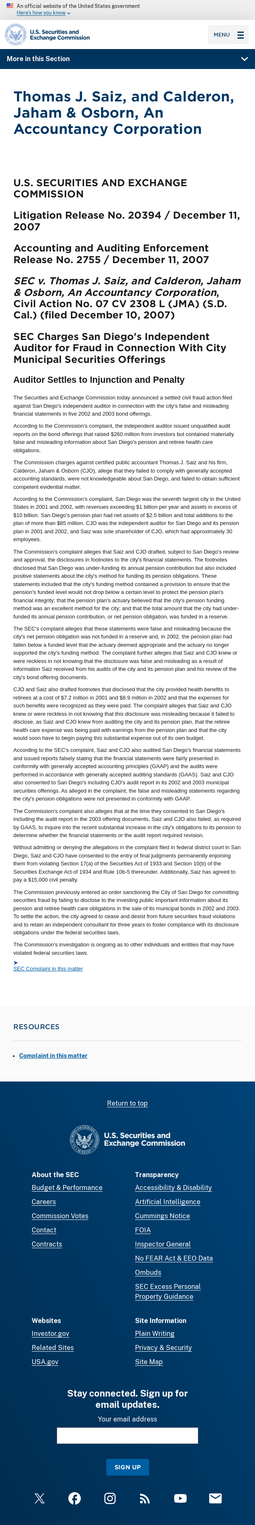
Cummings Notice (162, 1216)
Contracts (47, 1244)
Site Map (149, 1362)
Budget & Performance (67, 1188)
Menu (229, 34)
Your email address (127, 1419)
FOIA (143, 1230)
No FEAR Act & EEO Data (174, 1258)
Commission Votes (60, 1216)
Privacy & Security (163, 1348)
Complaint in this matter (53, 1055)
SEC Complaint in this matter (48, 969)
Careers (44, 1202)
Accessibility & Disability (173, 1188)
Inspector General (163, 1244)
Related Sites (53, 1348)
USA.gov (45, 1362)
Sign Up (128, 1467)
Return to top (127, 1103)
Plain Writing (155, 1334)
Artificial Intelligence (167, 1202)
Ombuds (148, 1272)
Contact (44, 1230)
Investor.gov (50, 1334)
